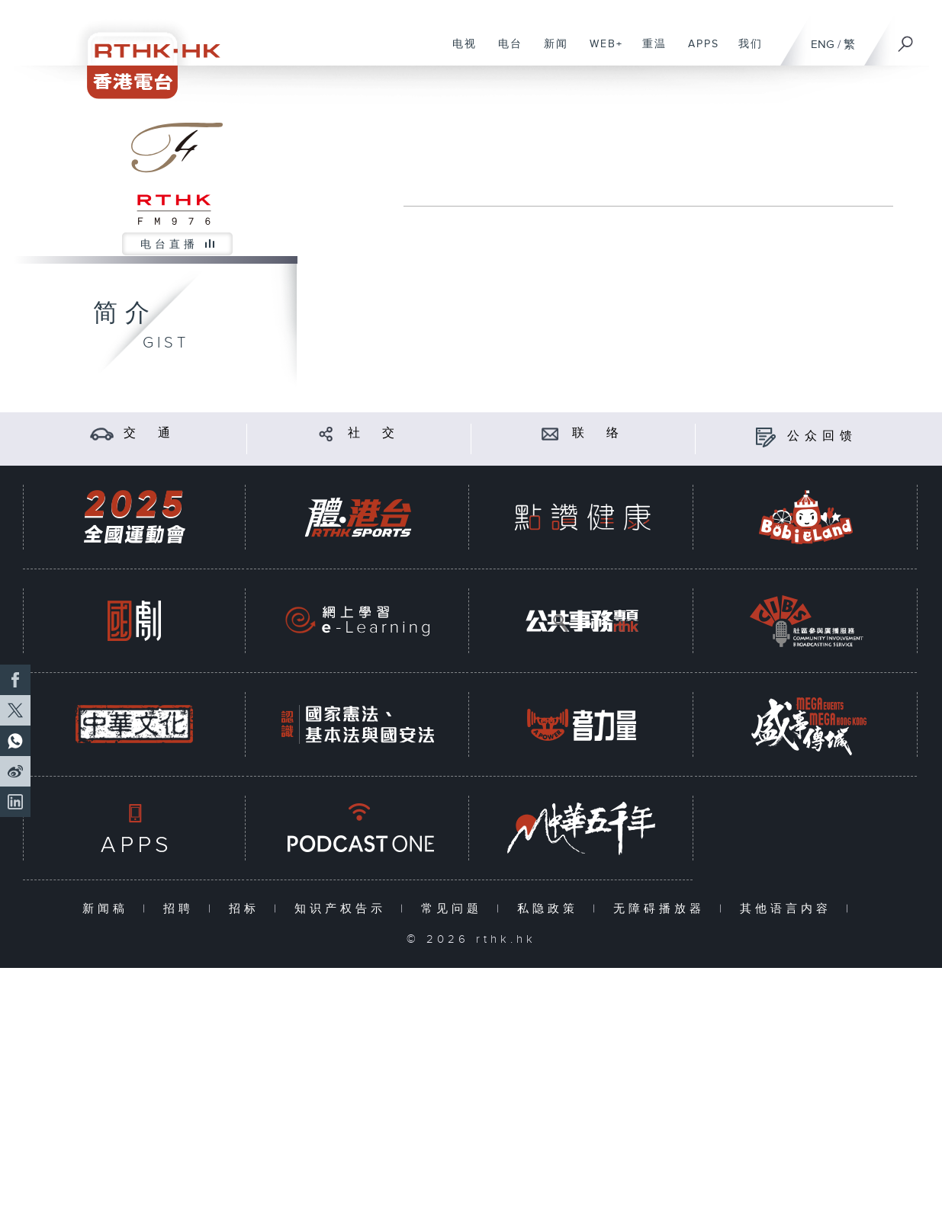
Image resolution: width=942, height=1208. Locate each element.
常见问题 (455, 908)
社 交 (374, 433)
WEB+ (600, 52)
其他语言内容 (789, 908)
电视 (459, 52)
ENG (822, 44)
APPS (698, 52)
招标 (247, 908)
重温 (649, 52)
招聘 (182, 908)
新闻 (550, 52)
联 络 (598, 433)
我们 (745, 52)
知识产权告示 (343, 908)
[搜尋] (906, 39)
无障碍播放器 (662, 908)
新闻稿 (108, 908)
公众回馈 (822, 436)
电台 (504, 52)
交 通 (149, 433)
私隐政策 (551, 908)
